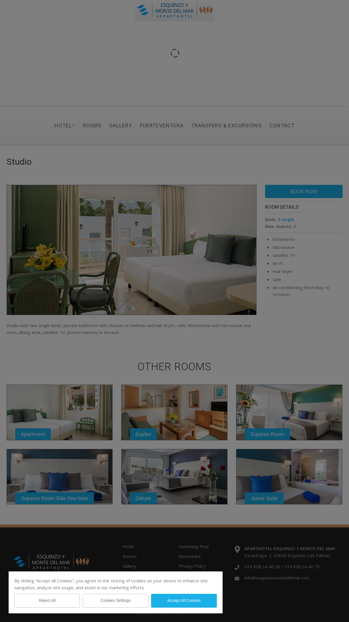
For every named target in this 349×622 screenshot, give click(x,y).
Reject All (47, 600)
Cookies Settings (116, 600)
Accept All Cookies (184, 600)
